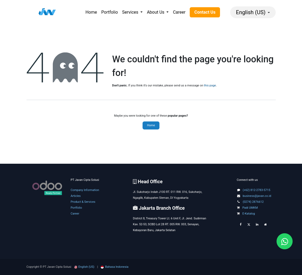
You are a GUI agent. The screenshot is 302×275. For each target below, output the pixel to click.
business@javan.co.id (257, 196)
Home (151, 125)
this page (210, 85)
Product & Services (83, 202)
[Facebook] (241, 225)
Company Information (85, 190)
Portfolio (76, 207)
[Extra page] (266, 225)
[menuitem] (91, 12)
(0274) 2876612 (253, 202)
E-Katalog (246, 213)
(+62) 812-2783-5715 (256, 190)
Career (75, 213)
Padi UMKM (247, 207)
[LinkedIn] (257, 225)
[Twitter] (249, 225)
